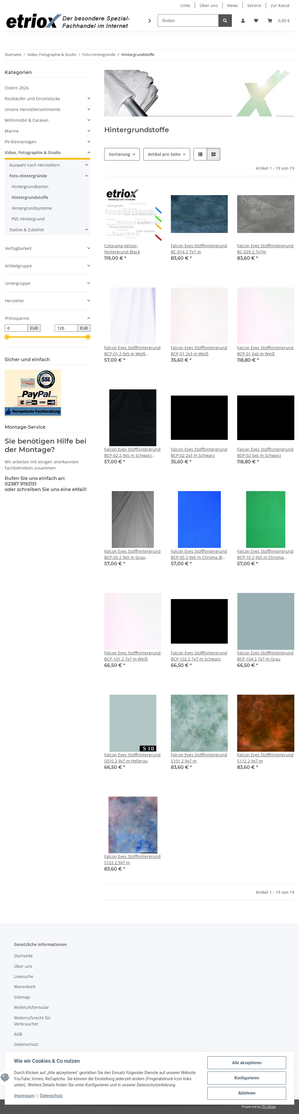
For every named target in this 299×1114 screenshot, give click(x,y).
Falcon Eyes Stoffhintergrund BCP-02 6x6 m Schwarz (265, 452)
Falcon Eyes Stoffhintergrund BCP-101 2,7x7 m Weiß (132, 656)
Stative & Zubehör (26, 229)
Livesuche (23, 976)
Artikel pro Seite (164, 154)
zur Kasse (280, 5)
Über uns (209, 5)
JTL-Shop (269, 1106)
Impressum (24, 1096)
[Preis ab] (16, 328)
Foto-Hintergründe (28, 176)
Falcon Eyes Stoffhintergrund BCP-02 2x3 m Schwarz (199, 452)
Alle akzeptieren (246, 1063)
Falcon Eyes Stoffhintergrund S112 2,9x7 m (265, 758)
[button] (243, 20)
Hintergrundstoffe (30, 197)
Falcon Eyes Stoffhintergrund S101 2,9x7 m (199, 758)
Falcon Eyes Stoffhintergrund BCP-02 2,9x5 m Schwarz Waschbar (132, 452)
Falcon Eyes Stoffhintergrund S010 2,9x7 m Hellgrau (132, 758)
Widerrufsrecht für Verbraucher (32, 1021)
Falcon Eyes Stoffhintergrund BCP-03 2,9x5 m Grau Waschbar (132, 554)
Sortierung (119, 154)
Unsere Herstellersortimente (32, 109)
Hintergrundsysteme (32, 208)
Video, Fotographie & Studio (33, 152)
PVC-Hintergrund (28, 219)
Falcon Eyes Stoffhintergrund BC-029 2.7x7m (265, 249)
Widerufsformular (31, 1007)
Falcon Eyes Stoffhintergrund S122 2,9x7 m (132, 859)
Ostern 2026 (17, 88)
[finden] (188, 20)
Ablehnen (246, 1093)
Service (254, 5)
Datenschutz (51, 1096)
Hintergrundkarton (30, 186)
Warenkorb (25, 986)
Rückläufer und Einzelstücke (32, 98)
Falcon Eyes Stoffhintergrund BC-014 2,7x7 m (199, 249)
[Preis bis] (66, 328)
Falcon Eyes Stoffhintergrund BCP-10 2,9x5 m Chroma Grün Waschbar (265, 554)
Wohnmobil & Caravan (26, 120)
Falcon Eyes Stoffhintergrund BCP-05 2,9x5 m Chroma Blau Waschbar (199, 554)
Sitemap (22, 997)
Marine (12, 131)
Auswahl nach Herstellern (34, 165)
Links (185, 5)
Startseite (23, 955)
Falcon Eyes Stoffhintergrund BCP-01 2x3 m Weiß (199, 350)
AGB (18, 1034)
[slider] (7, 337)
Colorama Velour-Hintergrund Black (122, 249)
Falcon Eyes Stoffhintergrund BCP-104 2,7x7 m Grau (265, 656)
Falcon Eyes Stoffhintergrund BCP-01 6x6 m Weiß (265, 350)
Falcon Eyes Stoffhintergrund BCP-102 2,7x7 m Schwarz (199, 656)
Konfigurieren (246, 1078)
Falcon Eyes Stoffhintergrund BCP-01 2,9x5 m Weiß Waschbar (132, 351)
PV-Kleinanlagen (20, 141)
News (232, 5)
